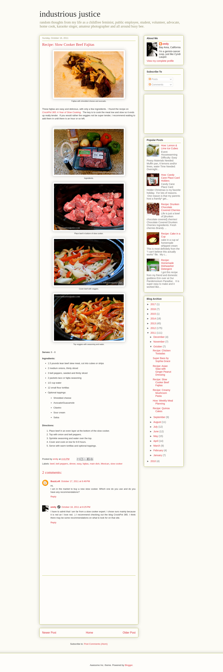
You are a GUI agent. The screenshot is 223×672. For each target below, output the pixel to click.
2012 (154, 328)
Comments (156, 84)
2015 (154, 313)
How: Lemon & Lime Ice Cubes (169, 147)
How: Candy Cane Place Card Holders (170, 177)
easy (79, 463)
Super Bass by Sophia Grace (161, 360)
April (156, 441)
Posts (153, 79)
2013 (154, 323)
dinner (72, 463)
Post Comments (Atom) (95, 644)
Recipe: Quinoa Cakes (161, 410)
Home (89, 632)
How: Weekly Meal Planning (163, 402)
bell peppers (62, 463)
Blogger (128, 665)
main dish (95, 463)
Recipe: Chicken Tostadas (162, 352)
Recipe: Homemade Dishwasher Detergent (167, 264)
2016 (154, 309)
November (159, 341)
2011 (154, 332)
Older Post (129, 632)
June (156, 431)
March (157, 445)
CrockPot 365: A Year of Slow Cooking (61, 112)
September (159, 417)
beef (52, 463)
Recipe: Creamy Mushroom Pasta (161, 393)
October (158, 346)
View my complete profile (160, 60)
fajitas (86, 463)
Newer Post (49, 632)
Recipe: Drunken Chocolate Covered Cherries (170, 207)
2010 (154, 461)
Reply (53, 496)
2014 (154, 318)
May (156, 436)
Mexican (105, 463)
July (155, 426)
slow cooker (116, 463)
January (158, 455)
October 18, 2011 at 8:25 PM (75, 507)
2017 (154, 304)
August (157, 422)
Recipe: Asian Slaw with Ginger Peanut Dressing (162, 370)
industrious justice (70, 13)
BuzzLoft (55, 481)
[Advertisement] (89, 600)
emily (53, 507)
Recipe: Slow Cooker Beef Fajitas (161, 382)
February (158, 450)
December (159, 337)
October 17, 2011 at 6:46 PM (75, 481)
